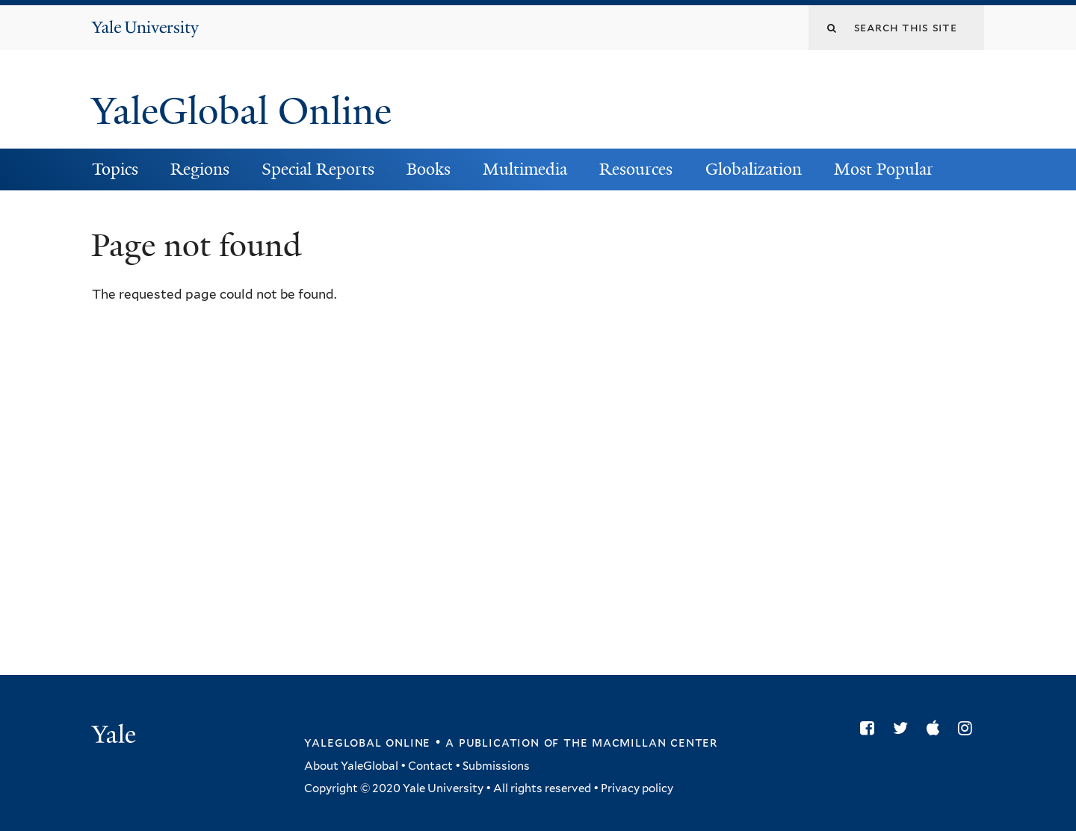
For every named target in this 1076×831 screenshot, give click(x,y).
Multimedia (525, 169)
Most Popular (883, 169)
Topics (115, 169)
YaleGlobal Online (241, 111)
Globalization (753, 169)
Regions (199, 169)
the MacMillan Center (640, 742)
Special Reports (318, 169)
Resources (635, 169)
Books (428, 169)
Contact (430, 766)
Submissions (496, 766)
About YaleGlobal (351, 766)
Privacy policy (637, 788)
